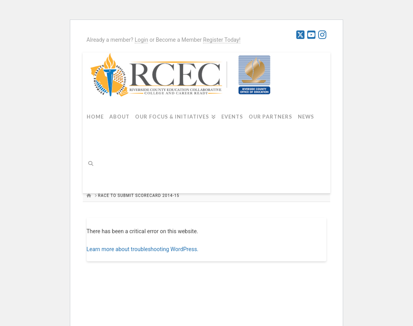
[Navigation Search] (94, 168)
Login (141, 40)
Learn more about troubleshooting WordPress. (143, 249)
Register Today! (221, 40)
